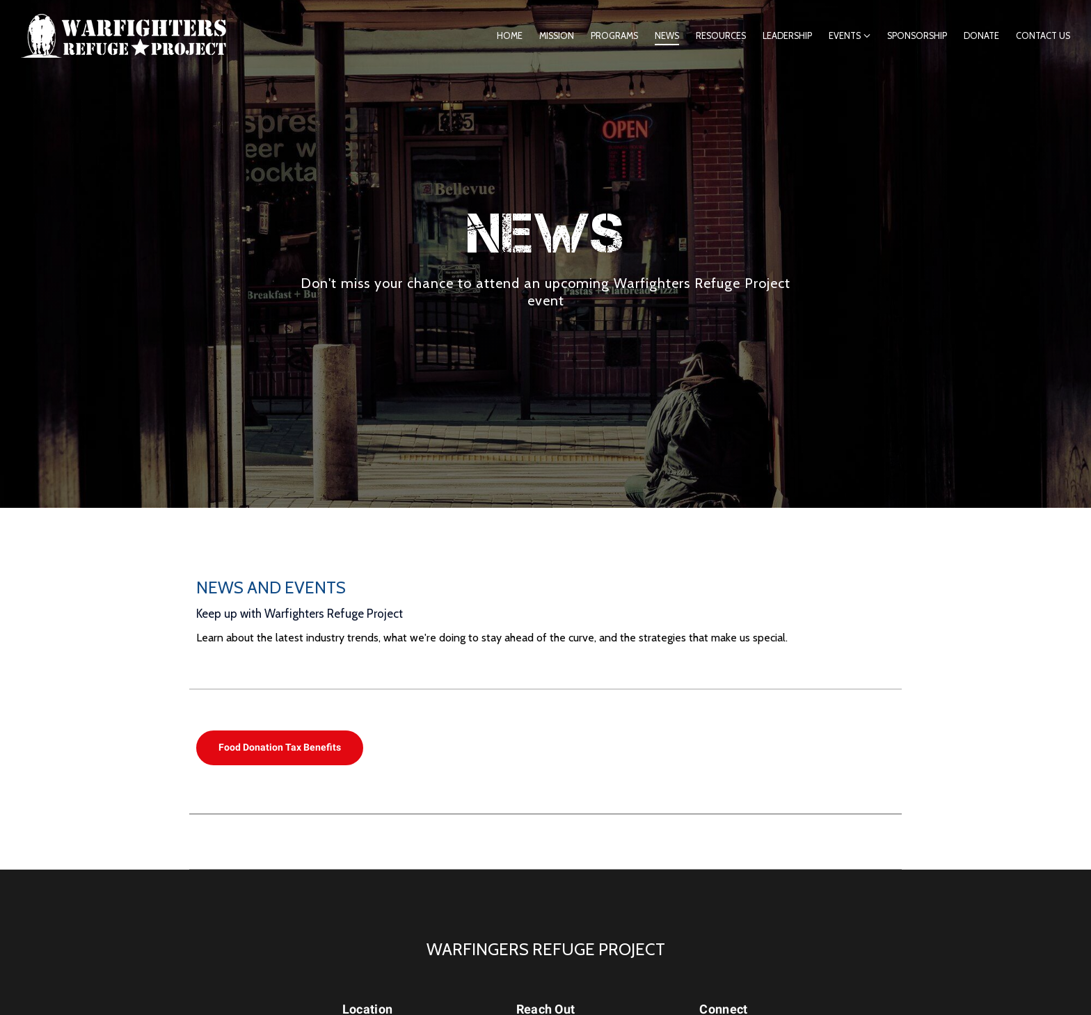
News (667, 36)
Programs (614, 36)
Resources (721, 36)
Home (510, 36)
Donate (981, 36)
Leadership (787, 36)
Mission (556, 36)
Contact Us (1043, 36)
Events (845, 36)
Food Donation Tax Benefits (279, 747)
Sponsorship (917, 36)
